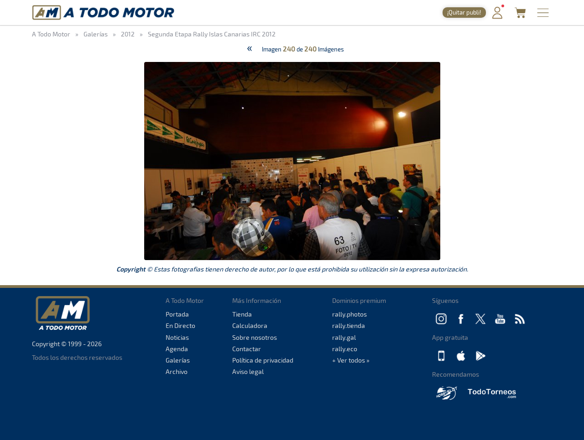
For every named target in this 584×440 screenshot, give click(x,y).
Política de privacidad (262, 360)
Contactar (246, 349)
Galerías (178, 360)
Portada (177, 314)
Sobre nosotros (254, 337)
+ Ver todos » (351, 360)
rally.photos (349, 314)
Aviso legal (248, 371)
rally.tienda (348, 325)
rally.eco (344, 349)
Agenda (177, 349)
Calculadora (249, 325)
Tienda (242, 314)
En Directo (180, 325)
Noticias (177, 337)
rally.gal (344, 337)
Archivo (177, 371)
